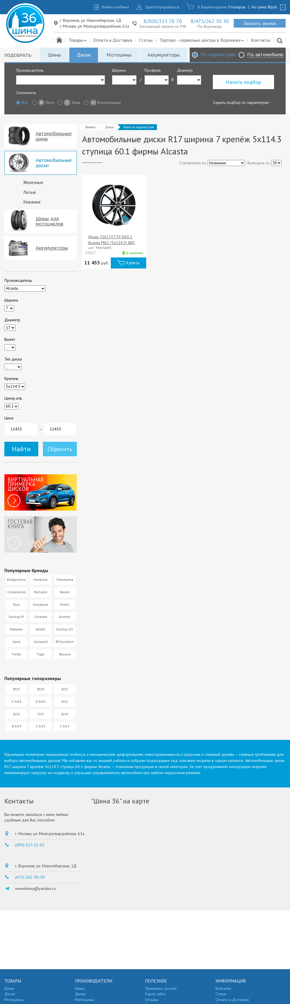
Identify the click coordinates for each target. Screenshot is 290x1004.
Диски (83, 54)
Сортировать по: (193, 163)
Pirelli (64, 604)
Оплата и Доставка (112, 40)
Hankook (41, 579)
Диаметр (185, 70)
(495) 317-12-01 (29, 845)
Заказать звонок (259, 23)
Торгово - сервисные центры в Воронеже (202, 40)
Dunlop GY (64, 629)
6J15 (64, 689)
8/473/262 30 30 (210, 21)
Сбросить (60, 449)
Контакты (260, 40)
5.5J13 (65, 726)
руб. (273, 7)
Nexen (65, 592)
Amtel (40, 629)
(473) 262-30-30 (30, 877)
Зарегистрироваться (162, 7)
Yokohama (64, 579)
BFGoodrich (65, 641)
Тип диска (13, 359)
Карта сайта (155, 993)
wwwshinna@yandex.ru (35, 888)
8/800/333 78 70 (163, 21)
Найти (21, 449)
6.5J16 (41, 701)
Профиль (152, 70)
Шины (54, 54)
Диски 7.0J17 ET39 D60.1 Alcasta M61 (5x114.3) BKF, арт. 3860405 (112, 242)
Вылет (9, 339)
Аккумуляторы (163, 54)
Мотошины (118, 54)
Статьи (146, 40)
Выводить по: (258, 163)
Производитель (30, 70)
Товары (77, 40)
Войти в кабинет (115, 7)
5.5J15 (41, 726)
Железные (33, 182)
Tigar (41, 654)
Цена (8, 418)
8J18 (40, 689)
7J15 (40, 714)
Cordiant (40, 616)
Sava (16, 641)
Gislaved (41, 641)
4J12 (64, 701)
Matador (16, 629)
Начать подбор (243, 82)
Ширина (119, 70)
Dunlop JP (16, 616)
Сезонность (26, 92)
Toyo (16, 604)
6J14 (64, 714)
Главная (90, 127)
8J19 (16, 689)
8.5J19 (16, 726)
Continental (16, 592)
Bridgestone (16, 579)
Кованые (32, 202)
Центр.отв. (13, 398)
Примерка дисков (161, 988)
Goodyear (40, 604)
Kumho (64, 616)
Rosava (64, 654)
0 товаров (236, 7)
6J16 (16, 714)
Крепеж (11, 378)
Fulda (16, 654)
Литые (29, 192)
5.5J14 (16, 701)
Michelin (40, 592)
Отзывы (151, 999)
